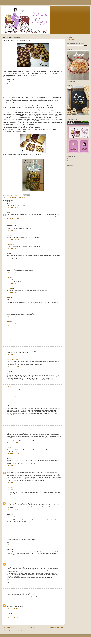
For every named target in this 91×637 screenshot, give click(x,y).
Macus (8, 277)
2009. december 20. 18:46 (13, 239)
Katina (8, 297)
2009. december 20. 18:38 (13, 230)
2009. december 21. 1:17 (13, 325)
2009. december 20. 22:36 (13, 316)
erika (8, 235)
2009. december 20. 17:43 (13, 207)
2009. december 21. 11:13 (13, 366)
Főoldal (32, 627)
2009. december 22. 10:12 (13, 391)
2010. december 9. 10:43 (13, 465)
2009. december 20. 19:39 (13, 272)
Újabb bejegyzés (8, 627)
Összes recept (70, 39)
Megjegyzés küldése (10, 621)
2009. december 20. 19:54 (13, 283)
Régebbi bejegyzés (56, 627)
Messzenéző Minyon (12, 359)
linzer (23, 197)
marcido (9, 470)
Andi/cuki (9, 267)
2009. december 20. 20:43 (13, 292)
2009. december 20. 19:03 (13, 248)
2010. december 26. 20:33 (13, 544)
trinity (8, 321)
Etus (8, 253)
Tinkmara (9, 330)
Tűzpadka (9, 288)
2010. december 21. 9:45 (13, 528)
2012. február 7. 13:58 (12, 556)
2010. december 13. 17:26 (13, 496)
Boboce (9, 223)
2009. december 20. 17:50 (13, 218)
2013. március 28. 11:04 (12, 608)
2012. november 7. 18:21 (13, 598)
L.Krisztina (9, 244)
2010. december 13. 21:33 (13, 509)
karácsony (19, 197)
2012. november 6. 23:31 (13, 586)
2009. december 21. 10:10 (13, 344)
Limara (8, 371)
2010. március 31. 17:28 (12, 442)
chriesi (8, 386)
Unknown (9, 561)
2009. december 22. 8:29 (13, 382)
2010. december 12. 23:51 (13, 482)
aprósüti (9, 197)
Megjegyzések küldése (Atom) (16, 630)
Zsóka (8, 603)
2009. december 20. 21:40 (13, 306)
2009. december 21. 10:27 (13, 354)
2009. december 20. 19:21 (13, 262)
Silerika (8, 212)
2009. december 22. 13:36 (13, 400)
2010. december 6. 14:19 (13, 453)
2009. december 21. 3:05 (13, 334)
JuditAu (9, 311)
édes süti (14, 197)
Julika (8, 348)
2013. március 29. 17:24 (12, 617)
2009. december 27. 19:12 (13, 423)
